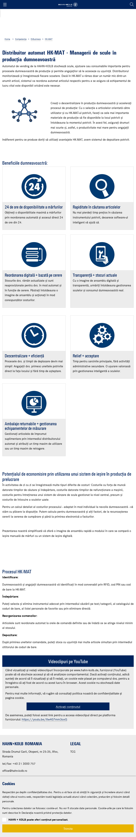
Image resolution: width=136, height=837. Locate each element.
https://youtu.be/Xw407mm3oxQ (44, 763)
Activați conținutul (68, 751)
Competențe (21, 39)
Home (7, 39)
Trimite (68, 828)
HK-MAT (49, 39)
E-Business (36, 39)
